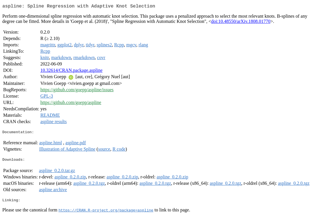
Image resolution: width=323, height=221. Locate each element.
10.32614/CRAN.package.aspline (71, 71)
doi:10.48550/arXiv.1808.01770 (240, 22)
